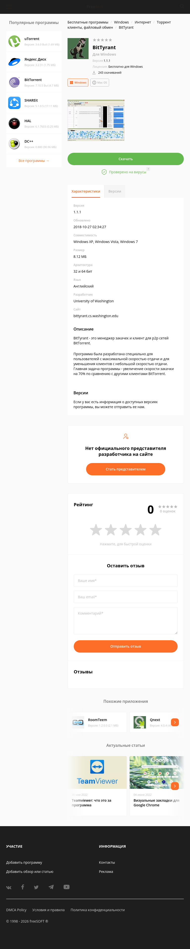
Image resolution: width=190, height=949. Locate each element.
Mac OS (99, 83)
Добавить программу (24, 862)
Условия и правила (48, 909)
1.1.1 (101, 61)
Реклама (106, 871)
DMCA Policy (16, 909)
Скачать (126, 158)
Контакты (107, 862)
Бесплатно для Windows (125, 67)
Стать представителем (126, 469)
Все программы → (34, 160)
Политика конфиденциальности (98, 909)
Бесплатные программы (88, 22)
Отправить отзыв (125, 646)
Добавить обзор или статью (29, 871)
